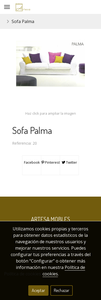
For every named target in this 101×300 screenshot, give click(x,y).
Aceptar (38, 290)
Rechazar (61, 290)
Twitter (69, 162)
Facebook (31, 162)
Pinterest (50, 162)
